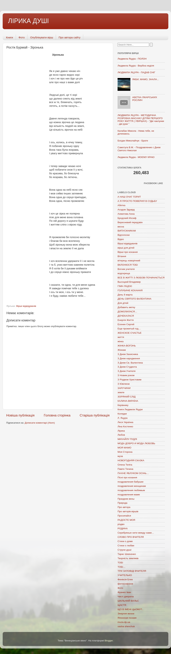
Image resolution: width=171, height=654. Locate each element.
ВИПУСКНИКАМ (127, 230)
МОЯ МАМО (124, 447)
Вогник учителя (126, 269)
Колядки (122, 413)
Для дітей (123, 303)
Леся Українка (125, 422)
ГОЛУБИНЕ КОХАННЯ (130, 290)
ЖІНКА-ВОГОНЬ (127, 345)
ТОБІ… (121, 567)
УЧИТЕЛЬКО (125, 575)
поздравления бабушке (130, 481)
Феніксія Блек (125, 579)
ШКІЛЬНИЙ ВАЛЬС (128, 600)
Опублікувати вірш (41, 37)
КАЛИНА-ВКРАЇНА (128, 401)
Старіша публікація (95, 415)
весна (121, 226)
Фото (22, 37)
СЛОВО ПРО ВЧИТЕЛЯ (131, 537)
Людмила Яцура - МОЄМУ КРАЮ (136, 157)
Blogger (109, 640)
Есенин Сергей (126, 324)
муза (120, 456)
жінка (120, 341)
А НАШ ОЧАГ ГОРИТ (129, 196)
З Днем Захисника (128, 354)
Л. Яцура (122, 418)
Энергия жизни (126, 613)
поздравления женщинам (132, 486)
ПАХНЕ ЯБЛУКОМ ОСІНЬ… (133, 473)
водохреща (124, 273)
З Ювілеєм (123, 384)
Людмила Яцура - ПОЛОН (132, 58)
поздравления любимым (131, 490)
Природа (122, 503)
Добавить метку (126, 307)
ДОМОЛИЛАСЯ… (127, 311)
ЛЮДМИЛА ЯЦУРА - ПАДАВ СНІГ (136, 72)
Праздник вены (126, 498)
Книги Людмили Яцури (130, 409)
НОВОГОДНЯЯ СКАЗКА (131, 460)
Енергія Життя (126, 320)
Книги (9, 37)
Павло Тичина (125, 469)
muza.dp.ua (124, 622)
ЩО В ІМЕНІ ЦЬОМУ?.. (130, 609)
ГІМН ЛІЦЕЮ (125, 286)
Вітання (122, 256)
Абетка (121, 205)
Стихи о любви (126, 545)
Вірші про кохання (128, 252)
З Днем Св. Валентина (130, 362)
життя (121, 337)
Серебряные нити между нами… (136, 532)
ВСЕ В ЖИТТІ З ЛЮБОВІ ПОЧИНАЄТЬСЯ (141, 277)
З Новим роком (126, 375)
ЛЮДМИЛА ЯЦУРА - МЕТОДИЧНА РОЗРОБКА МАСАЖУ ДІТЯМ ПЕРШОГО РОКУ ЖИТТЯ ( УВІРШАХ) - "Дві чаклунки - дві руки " (141, 119)
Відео (121, 239)
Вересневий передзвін (130, 222)
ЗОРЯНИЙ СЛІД (127, 396)
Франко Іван (124, 592)
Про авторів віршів (128, 511)
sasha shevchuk (126, 626)
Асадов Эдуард (126, 209)
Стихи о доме (125, 541)
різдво (121, 524)
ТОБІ (120, 562)
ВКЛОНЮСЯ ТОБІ (128, 264)
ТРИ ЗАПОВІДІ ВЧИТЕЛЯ (132, 571)
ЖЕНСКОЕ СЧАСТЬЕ (129, 333)
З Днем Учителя (126, 371)
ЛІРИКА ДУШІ (28, 21)
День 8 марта (125, 294)
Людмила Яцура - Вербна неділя (136, 65)
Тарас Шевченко (127, 554)
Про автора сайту (69, 37)
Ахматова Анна (126, 213)
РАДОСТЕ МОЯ (126, 520)
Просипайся (124, 515)
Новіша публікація (20, 415)
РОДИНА (123, 528)
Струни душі (124, 549)
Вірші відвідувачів (26, 306)
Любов (121, 435)
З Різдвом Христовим (129, 379)
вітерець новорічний (129, 260)
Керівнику (123, 405)
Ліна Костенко (125, 426)
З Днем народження (129, 358)
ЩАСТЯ (122, 605)
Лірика (121, 430)
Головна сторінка (57, 415)
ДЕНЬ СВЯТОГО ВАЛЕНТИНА (134, 298)
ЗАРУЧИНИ (124, 388)
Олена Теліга (125, 464)
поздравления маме (129, 494)
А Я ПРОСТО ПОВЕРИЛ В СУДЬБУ (137, 201)
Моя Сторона (125, 452)
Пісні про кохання (127, 477)
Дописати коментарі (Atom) (40, 422)
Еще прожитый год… (129, 328)
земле (121, 392)
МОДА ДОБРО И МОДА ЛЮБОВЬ (136, 443)
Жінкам (122, 350)
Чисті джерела (126, 596)
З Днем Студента (127, 366)
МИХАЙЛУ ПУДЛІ (127, 439)
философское (125, 583)
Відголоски (123, 235)
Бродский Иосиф (127, 218)
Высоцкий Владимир (129, 282)
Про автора (124, 507)
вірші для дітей (126, 247)
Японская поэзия (127, 618)
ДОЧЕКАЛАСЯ (126, 315)
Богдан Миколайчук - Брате (133, 140)
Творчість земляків (128, 558)
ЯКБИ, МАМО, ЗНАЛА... (145, 79)
